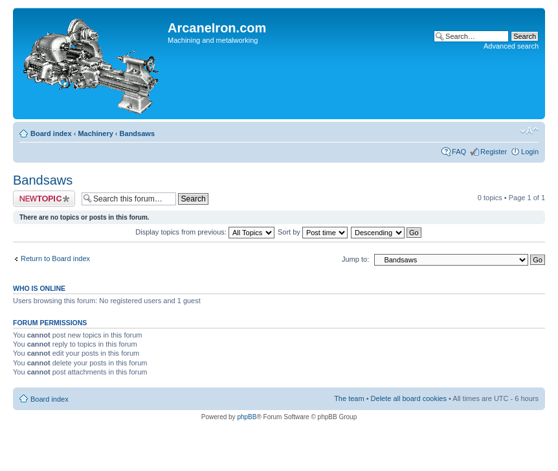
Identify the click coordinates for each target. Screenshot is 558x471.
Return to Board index (55, 258)
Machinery (95, 133)
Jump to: (355, 259)
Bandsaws (137, 133)
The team (349, 398)
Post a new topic (44, 198)
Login (530, 151)
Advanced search (511, 46)
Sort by (313, 232)
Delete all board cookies (409, 398)
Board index (51, 133)
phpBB (246, 416)
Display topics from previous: (204, 232)
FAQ (459, 151)
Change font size (529, 131)
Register (493, 151)
